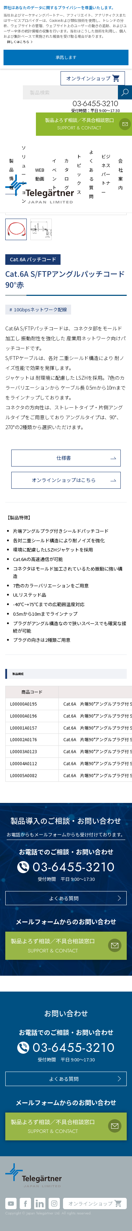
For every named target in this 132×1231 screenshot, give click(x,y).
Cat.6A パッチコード (33, 259)
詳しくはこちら (20, 41)
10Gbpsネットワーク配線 (40, 309)
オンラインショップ (88, 78)
